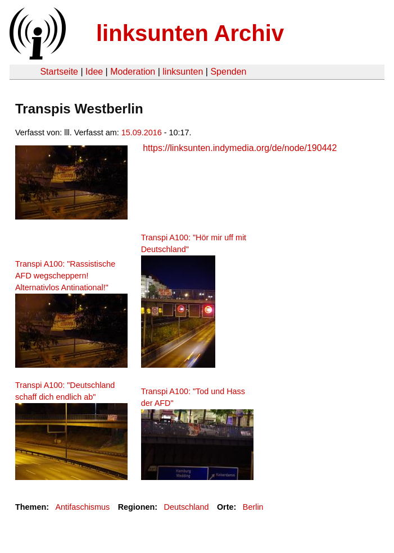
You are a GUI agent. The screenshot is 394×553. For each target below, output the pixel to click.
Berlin (253, 506)
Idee (94, 71)
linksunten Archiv (190, 33)
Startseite (59, 71)
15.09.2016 (141, 132)
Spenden (228, 71)
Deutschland (186, 506)
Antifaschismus (82, 506)
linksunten (182, 71)
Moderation (132, 71)
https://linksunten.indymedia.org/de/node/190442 (240, 148)
